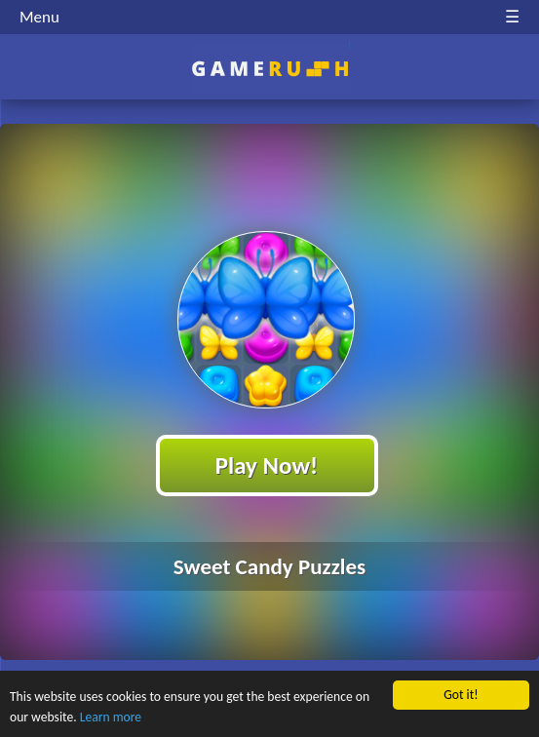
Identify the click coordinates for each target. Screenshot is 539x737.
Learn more (110, 717)
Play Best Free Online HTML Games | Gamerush (269, 68)
